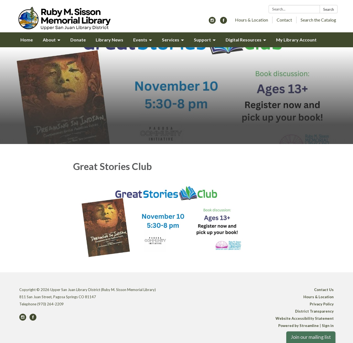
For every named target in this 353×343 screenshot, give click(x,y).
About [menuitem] (49, 39)
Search (328, 9)
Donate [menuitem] (78, 39)
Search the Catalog (318, 19)
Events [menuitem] (140, 39)
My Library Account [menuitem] (296, 39)
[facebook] (223, 22)
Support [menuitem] (202, 39)
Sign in (328, 325)
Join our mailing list (311, 337)
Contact (284, 19)
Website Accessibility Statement (305, 318)
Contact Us (324, 289)
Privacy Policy (322, 304)
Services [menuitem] (170, 39)
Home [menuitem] (26, 39)
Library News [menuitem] (109, 39)
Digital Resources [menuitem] (243, 39)
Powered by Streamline (298, 325)
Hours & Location (251, 19)
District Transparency (314, 311)
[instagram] (212, 22)
